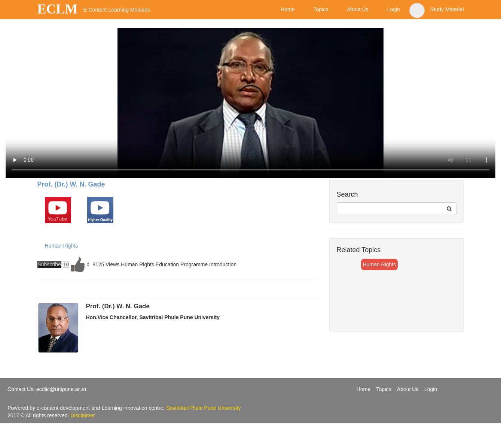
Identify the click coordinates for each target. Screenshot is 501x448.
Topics (383, 389)
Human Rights (61, 246)
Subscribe (49, 264)
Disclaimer (82, 415)
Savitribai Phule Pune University (203, 408)
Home (363, 389)
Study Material (447, 9)
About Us (408, 389)
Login (430, 389)
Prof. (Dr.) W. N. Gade (71, 184)
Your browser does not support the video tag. (250, 103)
